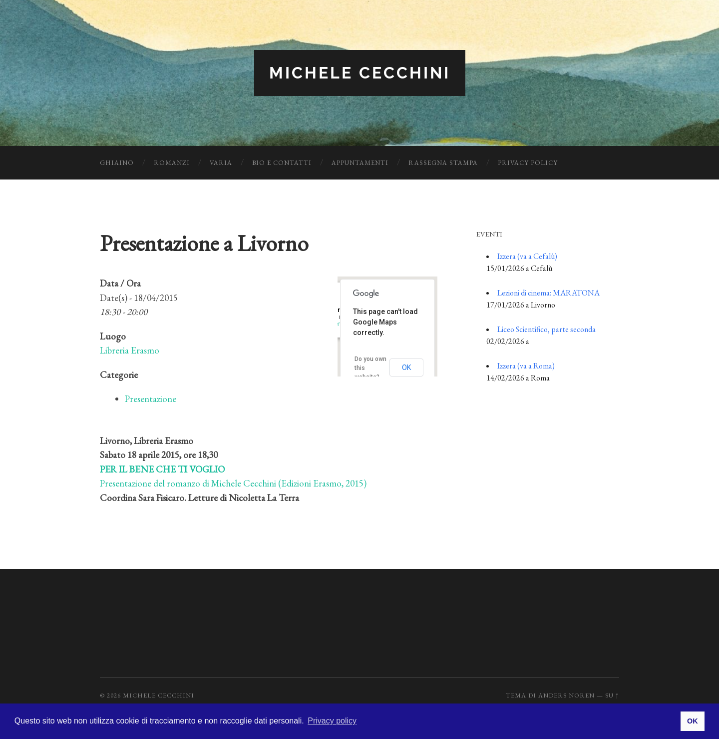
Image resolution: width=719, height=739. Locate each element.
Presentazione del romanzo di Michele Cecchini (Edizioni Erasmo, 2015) (233, 483)
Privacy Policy (528, 162)
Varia (221, 162)
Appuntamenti (360, 162)
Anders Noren (566, 695)
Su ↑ (612, 695)
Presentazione (150, 398)
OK (406, 368)
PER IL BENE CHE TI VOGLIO (162, 469)
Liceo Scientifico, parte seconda (546, 329)
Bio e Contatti (282, 162)
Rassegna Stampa (443, 162)
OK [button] (692, 721)
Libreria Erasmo (129, 350)
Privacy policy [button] (332, 720)
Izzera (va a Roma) (526, 365)
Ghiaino (117, 162)
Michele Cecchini (359, 73)
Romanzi (172, 162)
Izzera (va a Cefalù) (527, 256)
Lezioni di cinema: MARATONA (548, 293)
